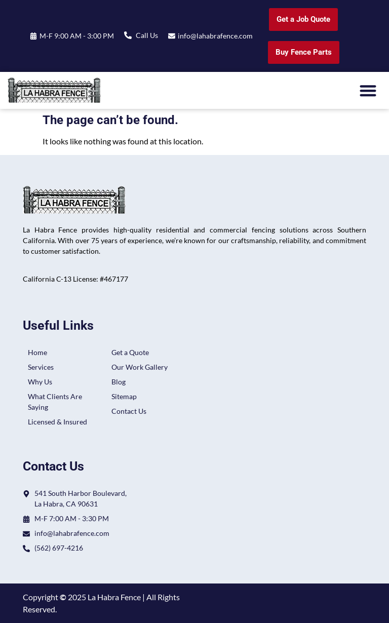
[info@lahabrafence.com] (171, 36)
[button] (368, 90)
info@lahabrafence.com (215, 35)
